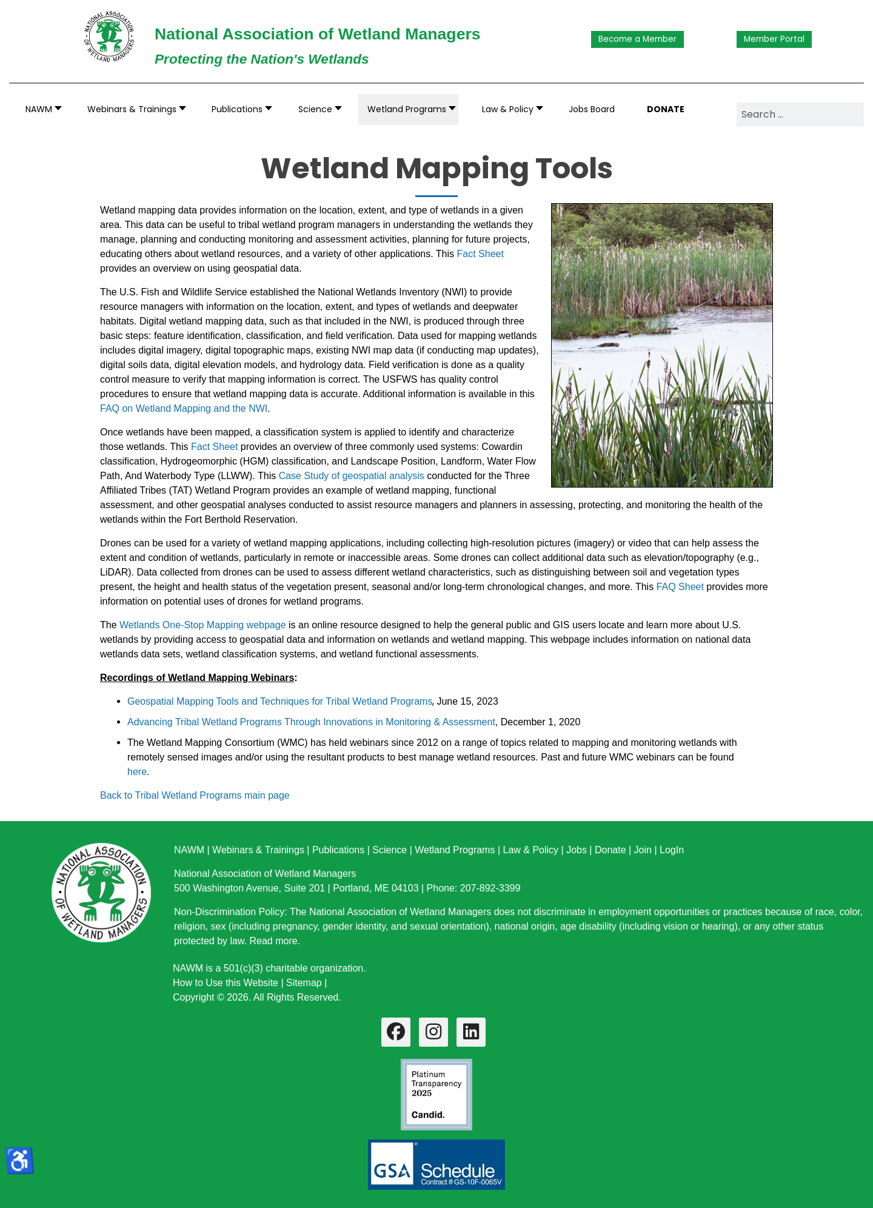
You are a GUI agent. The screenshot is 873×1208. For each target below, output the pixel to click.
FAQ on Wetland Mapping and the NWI (183, 408)
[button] (133, 109)
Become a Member (637, 39)
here (137, 772)
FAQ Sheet (680, 587)
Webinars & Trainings (258, 850)
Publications (338, 850)
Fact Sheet (480, 254)
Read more (274, 941)
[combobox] (800, 114)
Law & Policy (530, 850)
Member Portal (774, 39)
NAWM (189, 850)
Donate (610, 850)
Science (389, 850)
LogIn (672, 850)
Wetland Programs (455, 850)
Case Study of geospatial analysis (351, 476)
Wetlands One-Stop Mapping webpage (202, 625)
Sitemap (304, 983)
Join (643, 850)
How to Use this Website (225, 983)
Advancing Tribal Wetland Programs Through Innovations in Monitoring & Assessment (311, 722)
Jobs (576, 850)
